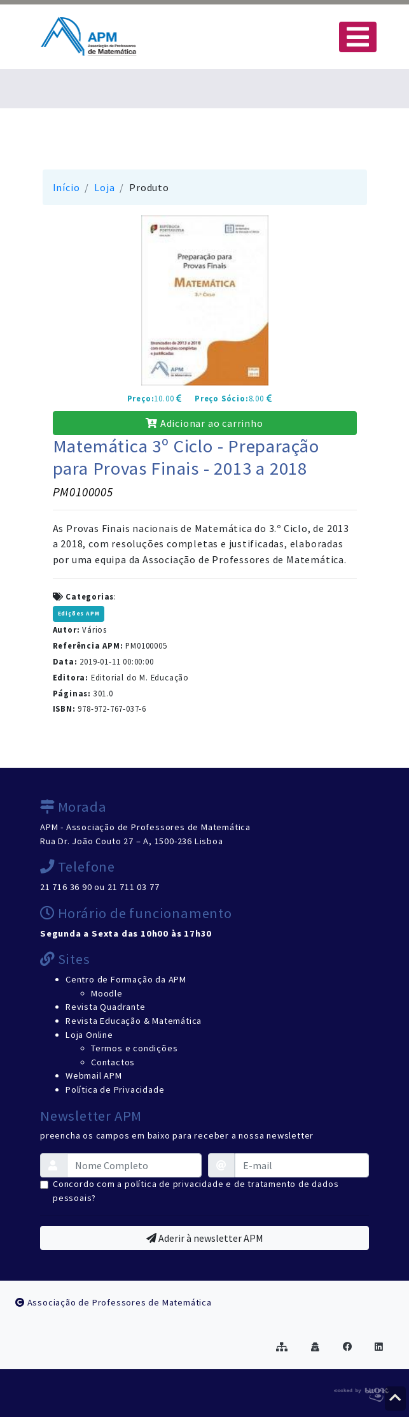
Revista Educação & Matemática (134, 1020)
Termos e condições (134, 1048)
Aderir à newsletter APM (204, 1238)
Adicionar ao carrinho (204, 423)
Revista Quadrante (106, 1006)
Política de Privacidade (115, 1089)
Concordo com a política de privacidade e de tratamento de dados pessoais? (195, 1191)
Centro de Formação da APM (126, 979)
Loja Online (89, 1034)
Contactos (113, 1062)
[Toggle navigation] (358, 37)
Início (66, 187)
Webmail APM (94, 1075)
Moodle (107, 993)
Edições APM (79, 613)
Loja (104, 187)
